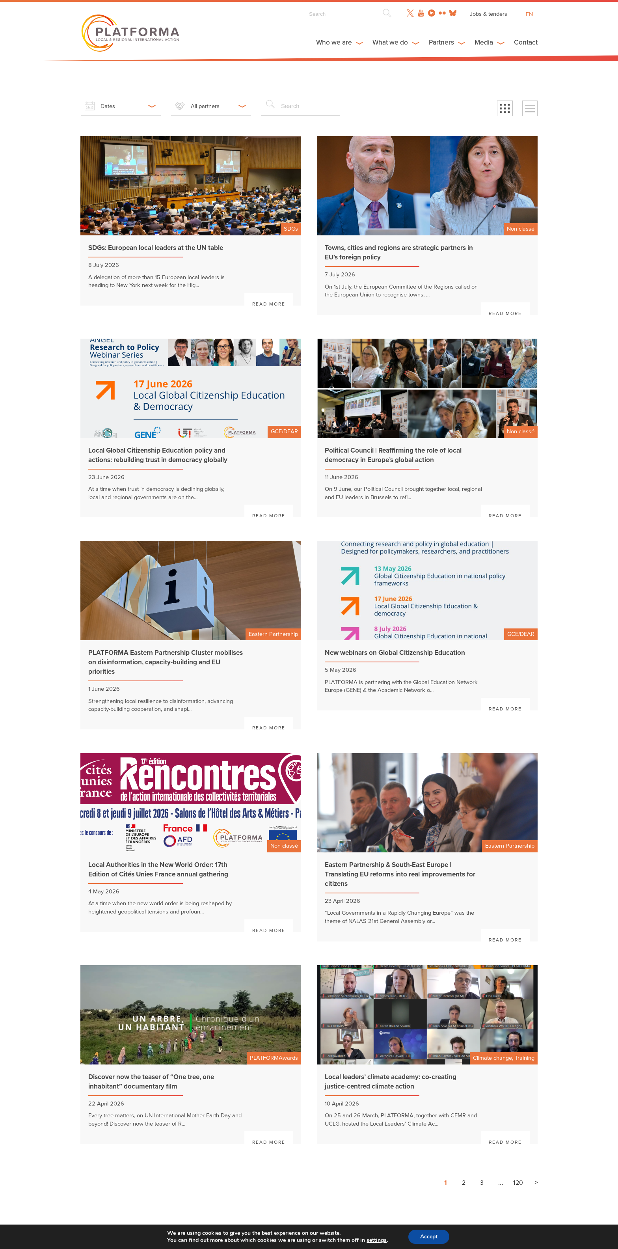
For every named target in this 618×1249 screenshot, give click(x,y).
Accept (428, 1236)
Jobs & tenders (488, 14)
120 (518, 1182)
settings (377, 1240)
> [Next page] (536, 1182)
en (529, 14)
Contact (526, 43)
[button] (505, 108)
